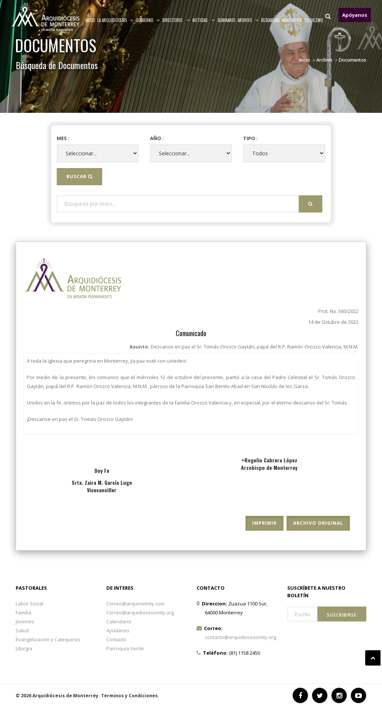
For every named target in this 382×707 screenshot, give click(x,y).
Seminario (226, 20)
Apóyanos (354, 15)
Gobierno (148, 20)
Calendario (118, 621)
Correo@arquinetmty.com (135, 603)
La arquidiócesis (115, 20)
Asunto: (243, 346)
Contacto (116, 639)
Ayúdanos (117, 630)
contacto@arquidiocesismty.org (240, 637)
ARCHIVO (248, 20)
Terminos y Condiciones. (130, 695)
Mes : (63, 138)
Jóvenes (25, 621)
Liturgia (24, 648)
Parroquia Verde (125, 648)
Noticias (203, 20)
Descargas (270, 20)
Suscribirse (342, 615)
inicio (304, 60)
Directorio (176, 20)
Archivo (324, 60)
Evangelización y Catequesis (48, 639)
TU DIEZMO (313, 20)
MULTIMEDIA (292, 20)
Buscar (79, 176)
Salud (22, 630)
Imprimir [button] (264, 523)
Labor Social (29, 603)
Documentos (352, 60)
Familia (23, 612)
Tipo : (250, 138)
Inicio (90, 20)
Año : (157, 138)
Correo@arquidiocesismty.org (140, 612)
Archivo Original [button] (318, 523)
